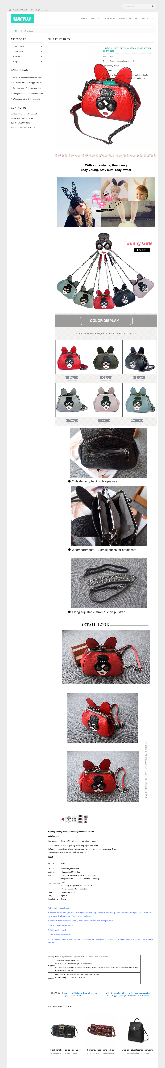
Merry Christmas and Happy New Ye (27, 82)
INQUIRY (109, 83)
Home (84, 18)
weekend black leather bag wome (137, 1049)
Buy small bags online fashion (100, 1049)
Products (110, 18)
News (122, 18)
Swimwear (18, 51)
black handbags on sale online (64, 1049)
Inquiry (133, 18)
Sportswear (18, 46)
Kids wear (17, 56)
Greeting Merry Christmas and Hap (27, 88)
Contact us (147, 18)
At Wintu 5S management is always (27, 77)
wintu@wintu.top (40, 10)
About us (96, 18)
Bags (15, 61)
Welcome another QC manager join (27, 99)
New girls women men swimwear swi (28, 93)
